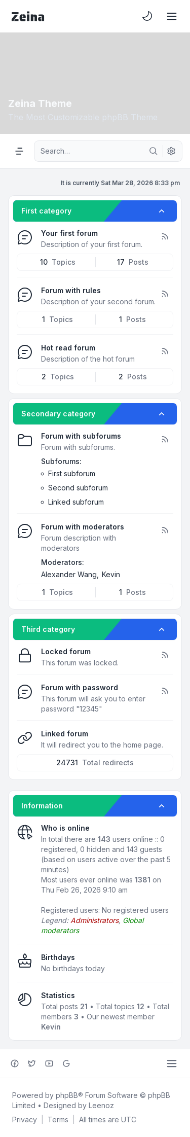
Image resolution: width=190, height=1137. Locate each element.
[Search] (153, 151)
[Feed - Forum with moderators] (164, 530)
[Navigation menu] (19, 151)
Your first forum (69, 233)
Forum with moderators (82, 526)
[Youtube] (49, 1063)
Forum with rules (71, 290)
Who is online (65, 828)
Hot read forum (68, 347)
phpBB (67, 1095)
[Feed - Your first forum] (164, 236)
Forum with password (79, 687)
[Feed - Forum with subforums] (164, 439)
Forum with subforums (81, 436)
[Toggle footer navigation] (172, 1063)
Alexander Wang (69, 574)
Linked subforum (76, 502)
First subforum (71, 473)
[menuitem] (147, 16)
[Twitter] (32, 1063)
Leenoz (101, 1105)
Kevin (111, 574)
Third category (48, 629)
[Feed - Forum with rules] (164, 294)
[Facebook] (14, 1063)
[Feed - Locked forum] (164, 655)
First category (46, 210)
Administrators (94, 920)
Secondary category (58, 413)
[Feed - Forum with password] (164, 691)
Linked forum (64, 733)
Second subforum (78, 487)
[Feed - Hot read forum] (164, 351)
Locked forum (66, 651)
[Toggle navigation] (172, 16)
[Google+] (66, 1063)
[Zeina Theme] (28, 16)
